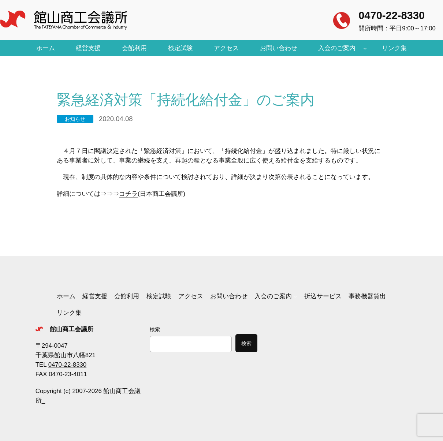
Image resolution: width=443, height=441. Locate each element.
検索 (155, 329)
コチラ (128, 193)
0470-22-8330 (391, 15)
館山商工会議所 (71, 329)
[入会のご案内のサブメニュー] (365, 48)
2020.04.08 (116, 119)
